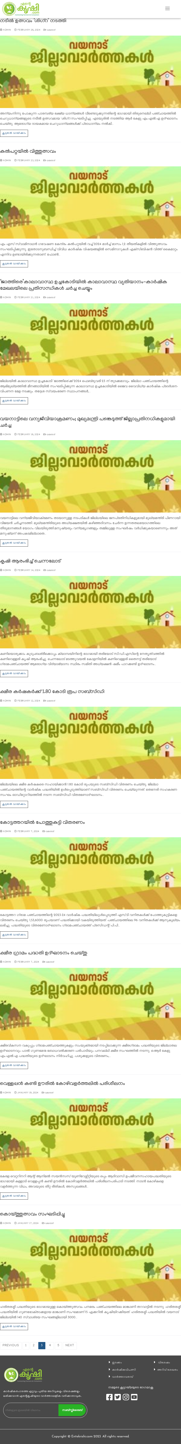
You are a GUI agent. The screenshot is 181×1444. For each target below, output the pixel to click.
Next (70, 1345)
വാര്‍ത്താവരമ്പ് (122, 1377)
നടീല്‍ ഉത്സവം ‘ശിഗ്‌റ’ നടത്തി (33, 21)
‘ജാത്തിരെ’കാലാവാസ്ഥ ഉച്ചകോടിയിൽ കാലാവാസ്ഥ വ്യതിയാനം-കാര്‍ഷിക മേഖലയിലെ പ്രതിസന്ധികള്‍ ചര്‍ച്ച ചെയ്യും (83, 285)
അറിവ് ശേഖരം (167, 1370)
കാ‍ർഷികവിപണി (123, 1370)
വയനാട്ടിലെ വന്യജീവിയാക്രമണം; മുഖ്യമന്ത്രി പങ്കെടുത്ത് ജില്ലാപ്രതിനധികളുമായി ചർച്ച (87, 422)
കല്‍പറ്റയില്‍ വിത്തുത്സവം (28, 152)
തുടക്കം (116, 1363)
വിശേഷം (163, 1363)
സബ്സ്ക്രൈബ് (72, 1410)
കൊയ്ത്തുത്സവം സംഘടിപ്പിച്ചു (32, 1214)
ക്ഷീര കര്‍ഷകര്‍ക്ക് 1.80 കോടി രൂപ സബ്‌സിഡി (52, 692)
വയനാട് (49, 30)
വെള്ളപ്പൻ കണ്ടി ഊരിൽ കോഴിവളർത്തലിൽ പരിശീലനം (62, 1084)
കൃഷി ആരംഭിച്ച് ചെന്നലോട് (30, 561)
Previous (11, 1345)
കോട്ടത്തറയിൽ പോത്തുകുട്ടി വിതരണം (42, 823)
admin (5, 30)
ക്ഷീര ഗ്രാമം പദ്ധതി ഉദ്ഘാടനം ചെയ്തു (43, 953)
